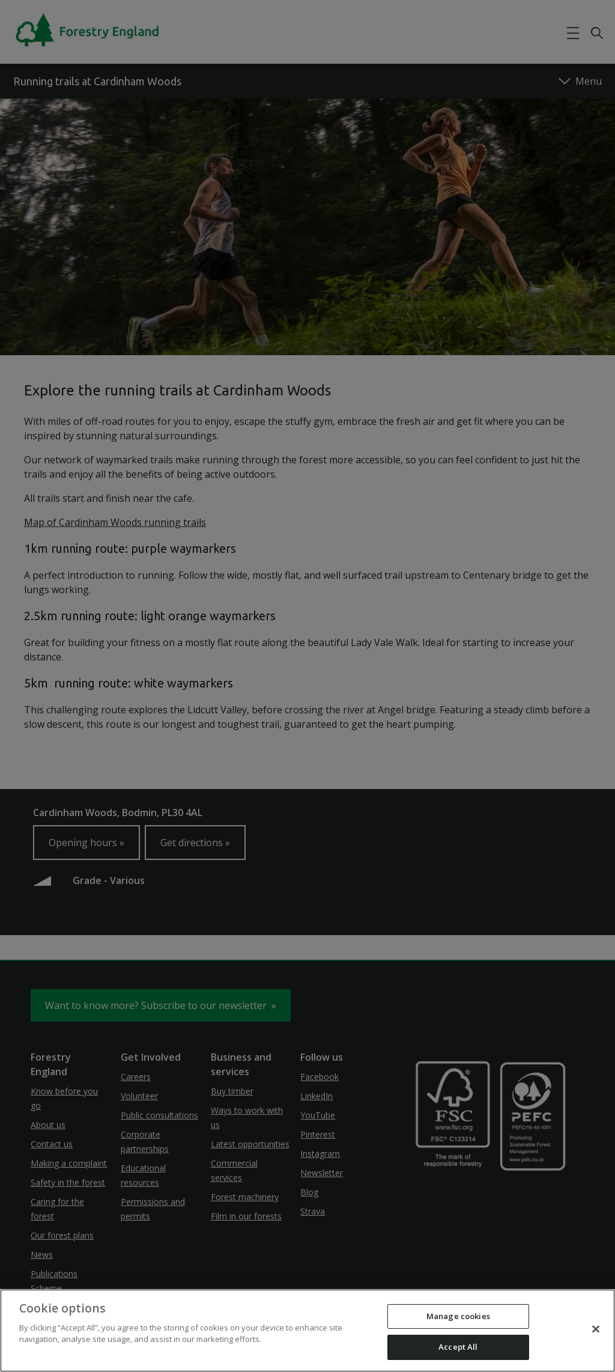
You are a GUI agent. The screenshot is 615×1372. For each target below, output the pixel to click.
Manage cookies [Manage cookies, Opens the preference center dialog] (458, 1316)
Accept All (457, 1346)
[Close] (596, 1329)
